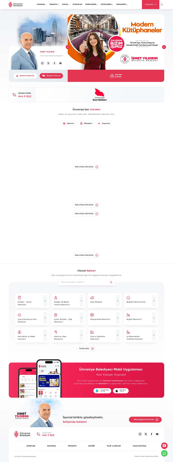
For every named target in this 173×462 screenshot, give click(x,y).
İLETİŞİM (91, 446)
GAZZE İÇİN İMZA (139, 446)
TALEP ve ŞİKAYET (114, 446)
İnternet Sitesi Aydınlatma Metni (146, 456)
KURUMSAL (51, 446)
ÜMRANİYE (72, 446)
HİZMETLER (30, 446)
